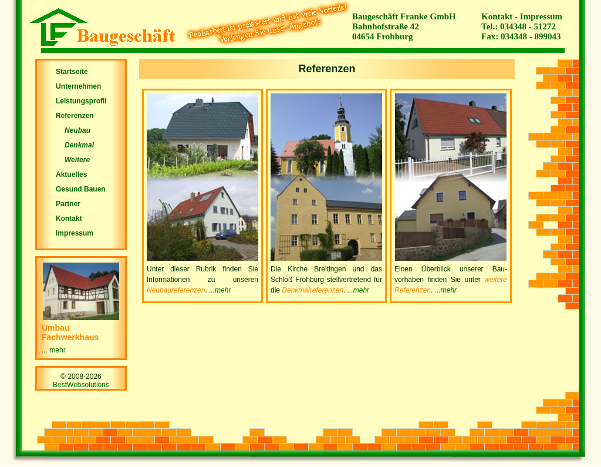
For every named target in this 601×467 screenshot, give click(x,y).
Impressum (541, 16)
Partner (68, 204)
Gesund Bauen (81, 189)
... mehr (54, 350)
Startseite (72, 72)
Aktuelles (71, 174)
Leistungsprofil (81, 101)
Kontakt (496, 16)
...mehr (220, 290)
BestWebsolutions (81, 385)
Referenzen (75, 116)
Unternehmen (78, 86)
